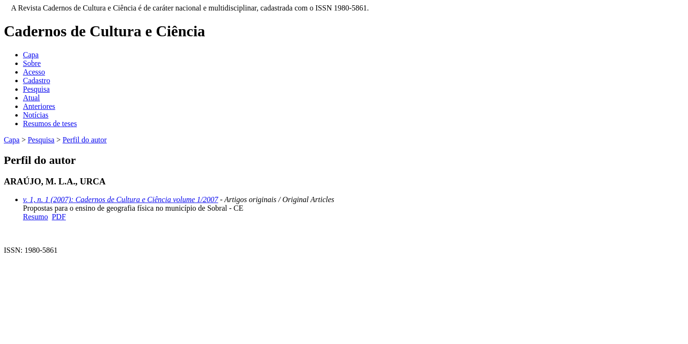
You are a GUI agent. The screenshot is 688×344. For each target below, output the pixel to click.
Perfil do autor (85, 140)
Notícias (35, 115)
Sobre (32, 63)
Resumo (35, 217)
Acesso (34, 72)
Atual (31, 98)
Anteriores (39, 106)
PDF (58, 217)
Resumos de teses (50, 123)
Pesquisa (36, 89)
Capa (31, 55)
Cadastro (36, 80)
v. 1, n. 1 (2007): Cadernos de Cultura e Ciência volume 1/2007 (120, 199)
